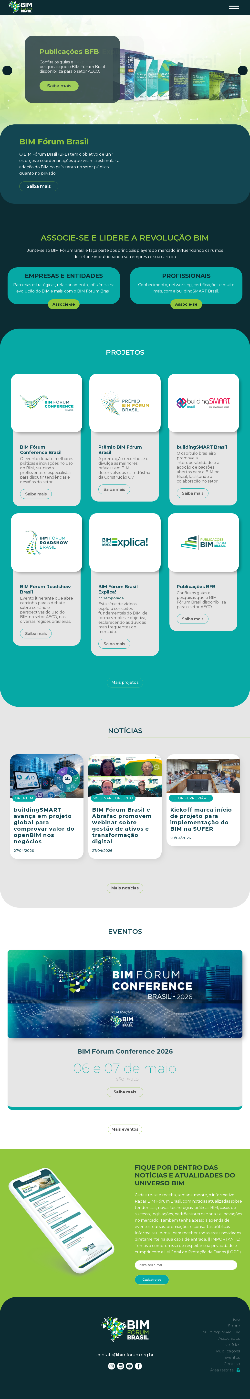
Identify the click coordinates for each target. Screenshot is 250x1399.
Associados (229, 1338)
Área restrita (225, 1370)
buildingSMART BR (221, 1332)
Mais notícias (125, 888)
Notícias (232, 1344)
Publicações (228, 1351)
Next (243, 70)
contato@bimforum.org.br (125, 1355)
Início (234, 1319)
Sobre (234, 1325)
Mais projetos (125, 682)
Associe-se (63, 304)
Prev (7, 70)
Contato (232, 1363)
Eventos (232, 1357)
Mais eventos (125, 1129)
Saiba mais (59, 86)
